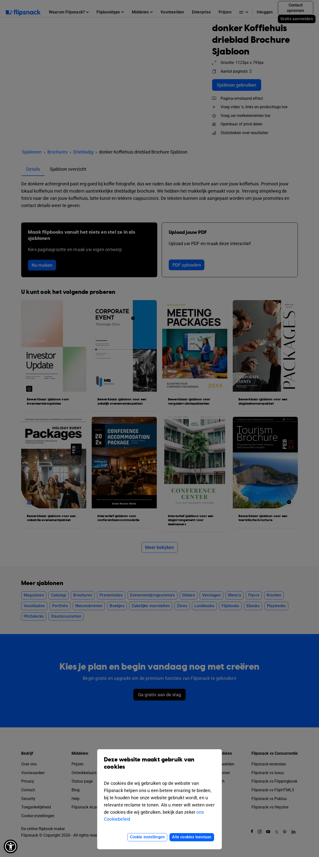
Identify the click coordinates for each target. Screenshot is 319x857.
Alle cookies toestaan (191, 837)
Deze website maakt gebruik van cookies (159, 767)
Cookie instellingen (147, 837)
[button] (10, 846)
